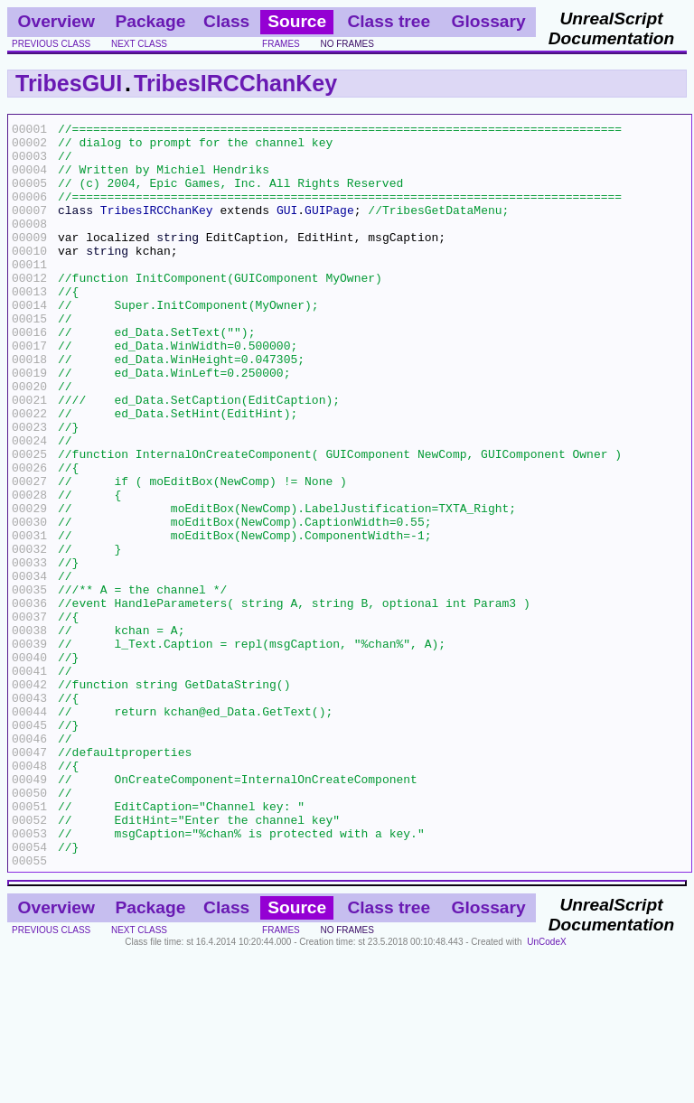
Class (226, 21)
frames (281, 44)
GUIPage (329, 228)
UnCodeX (546, 1091)
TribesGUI (68, 83)
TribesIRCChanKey (235, 83)
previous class (51, 44)
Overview (56, 21)
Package (150, 21)
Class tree (388, 21)
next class (139, 44)
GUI (287, 228)
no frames (346, 44)
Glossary (489, 21)
